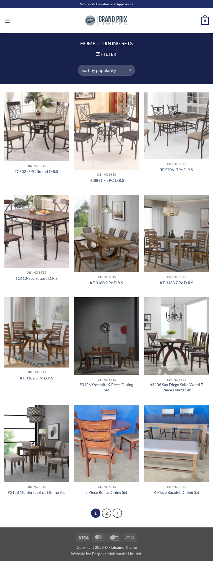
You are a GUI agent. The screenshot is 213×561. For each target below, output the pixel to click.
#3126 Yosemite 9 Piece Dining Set (106, 387)
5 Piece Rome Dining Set (106, 492)
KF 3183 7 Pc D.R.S (176, 282)
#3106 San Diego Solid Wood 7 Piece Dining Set (176, 387)
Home (87, 43)
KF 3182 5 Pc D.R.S (36, 378)
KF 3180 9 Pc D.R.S (106, 282)
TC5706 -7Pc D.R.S (176, 169)
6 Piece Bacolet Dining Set (176, 492)
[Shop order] (106, 70)
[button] (7, 20)
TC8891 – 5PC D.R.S (106, 180)
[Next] (117, 513)
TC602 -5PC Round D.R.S (36, 171)
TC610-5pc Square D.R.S (36, 278)
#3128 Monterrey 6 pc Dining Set (36, 492)
